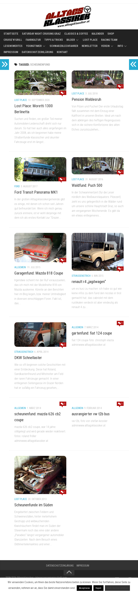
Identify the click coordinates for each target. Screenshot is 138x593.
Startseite (11, 33)
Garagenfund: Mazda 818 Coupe (38, 273)
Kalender (98, 33)
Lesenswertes (13, 46)
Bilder (70, 39)
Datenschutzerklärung (37, 52)
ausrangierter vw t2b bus (91, 414)
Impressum (11, 52)
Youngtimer (34, 46)
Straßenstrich (81, 275)
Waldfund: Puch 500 (87, 185)
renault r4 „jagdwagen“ (89, 281)
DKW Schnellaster (28, 357)
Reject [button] (98, 588)
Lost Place (90, 39)
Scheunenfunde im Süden (33, 505)
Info (120, 46)
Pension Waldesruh (86, 99)
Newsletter (90, 46)
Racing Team (109, 39)
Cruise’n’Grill (13, 39)
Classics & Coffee (76, 33)
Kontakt (62, 52)
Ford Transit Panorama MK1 (36, 192)
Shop (110, 33)
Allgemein (20, 267)
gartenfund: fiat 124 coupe (92, 333)
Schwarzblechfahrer (64, 46)
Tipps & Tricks (53, 39)
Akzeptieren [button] (84, 588)
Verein (105, 46)
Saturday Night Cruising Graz (41, 33)
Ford (17, 186)
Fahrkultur (33, 39)
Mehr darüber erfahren (117, 588)
